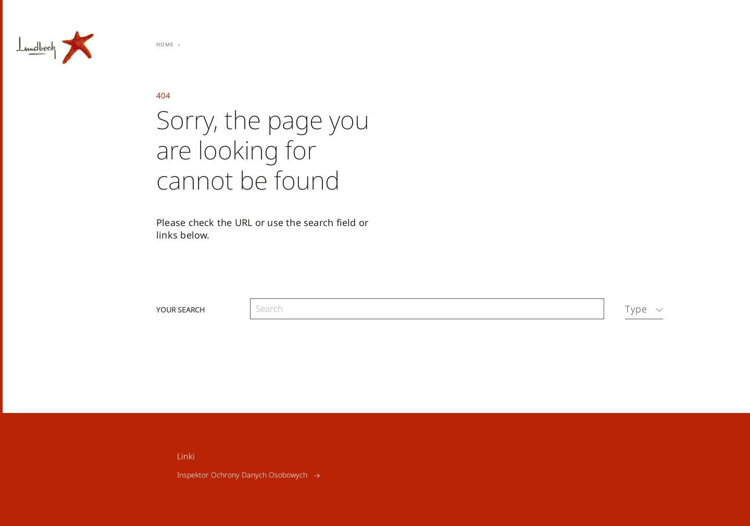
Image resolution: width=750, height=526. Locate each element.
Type (636, 309)
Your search (180, 309)
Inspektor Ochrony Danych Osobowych (242, 475)
